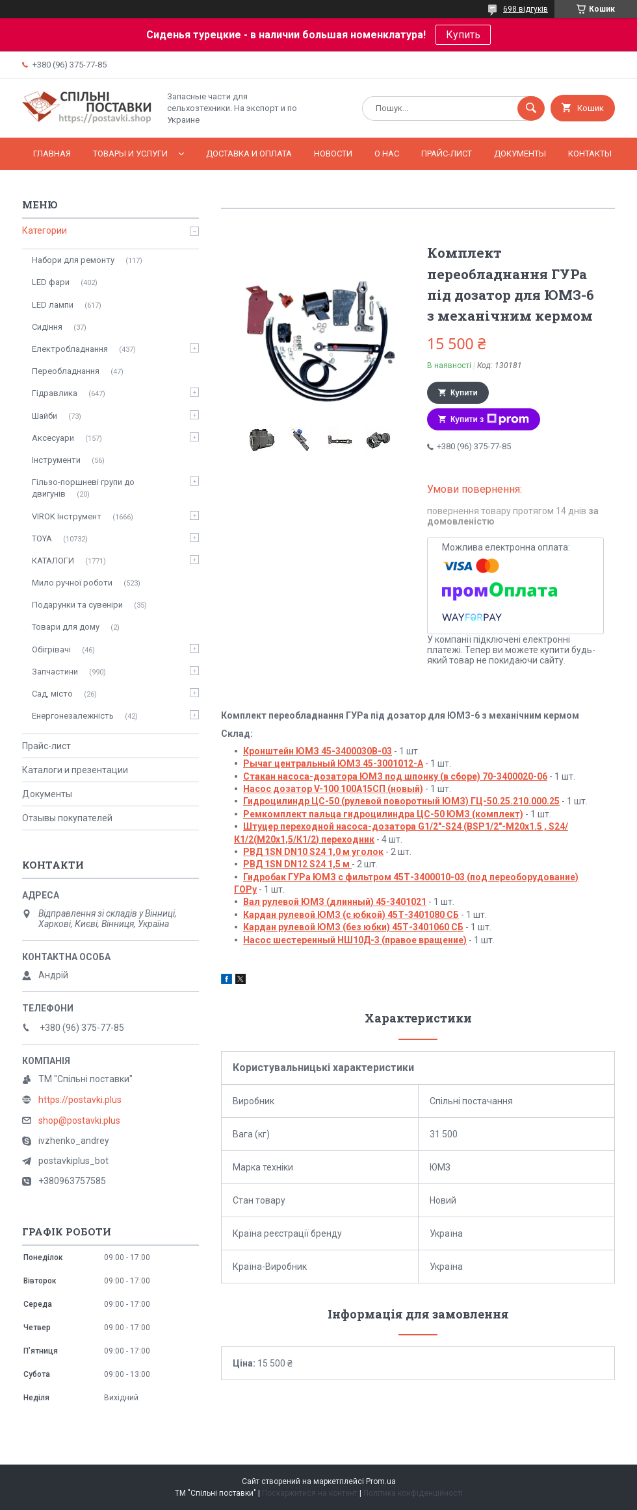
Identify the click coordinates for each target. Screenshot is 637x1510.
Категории (44, 230)
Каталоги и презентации (75, 770)
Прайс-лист (446, 153)
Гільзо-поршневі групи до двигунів (83, 488)
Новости (333, 153)
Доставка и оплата (249, 153)
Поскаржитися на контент (310, 1493)
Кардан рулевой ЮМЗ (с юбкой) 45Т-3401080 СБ (351, 915)
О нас (386, 153)
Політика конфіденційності (413, 1493)
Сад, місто (52, 694)
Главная (52, 153)
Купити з (489, 419)
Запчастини (55, 671)
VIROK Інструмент (66, 516)
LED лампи (52, 305)
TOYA (42, 538)
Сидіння (47, 327)
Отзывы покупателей (67, 818)
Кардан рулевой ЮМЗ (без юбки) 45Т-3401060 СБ (353, 927)
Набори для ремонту (73, 260)
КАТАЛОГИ (53, 560)
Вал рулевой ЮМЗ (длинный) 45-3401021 (334, 902)
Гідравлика (54, 393)
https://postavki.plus (80, 1100)
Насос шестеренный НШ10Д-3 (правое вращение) (355, 940)
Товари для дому (65, 627)
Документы (520, 153)
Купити (464, 392)
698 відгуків (525, 9)
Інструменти (56, 460)
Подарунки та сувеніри (77, 605)
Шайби (44, 416)
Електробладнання (70, 349)
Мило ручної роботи (72, 583)
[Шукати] (531, 108)
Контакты (590, 153)
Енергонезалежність (73, 716)
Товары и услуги (130, 153)
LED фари (51, 282)
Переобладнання (65, 371)
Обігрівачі (51, 649)
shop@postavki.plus (79, 1120)
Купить (463, 35)
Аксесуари (53, 438)
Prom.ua (381, 1481)
